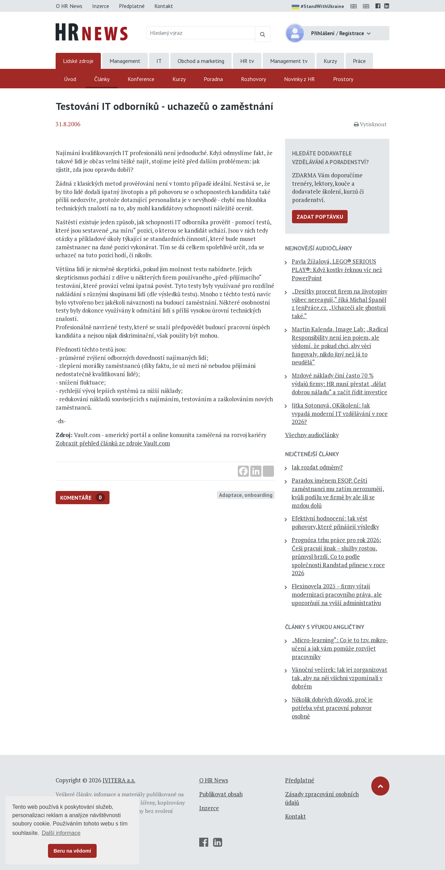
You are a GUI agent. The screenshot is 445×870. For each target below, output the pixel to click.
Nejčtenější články (312, 454)
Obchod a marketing (201, 60)
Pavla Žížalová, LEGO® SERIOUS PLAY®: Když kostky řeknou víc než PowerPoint (337, 270)
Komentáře (82, 497)
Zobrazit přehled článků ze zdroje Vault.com (113, 443)
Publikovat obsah (221, 794)
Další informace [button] (61, 833)
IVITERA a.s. (119, 780)
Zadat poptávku (320, 216)
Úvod (70, 78)
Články (102, 78)
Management (125, 60)
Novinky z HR (299, 78)
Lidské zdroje (78, 60)
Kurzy (330, 60)
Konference (141, 78)
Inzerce (100, 5)
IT (159, 60)
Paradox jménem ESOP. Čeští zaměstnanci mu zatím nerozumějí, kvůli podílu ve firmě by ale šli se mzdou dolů (338, 493)
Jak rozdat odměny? (317, 467)
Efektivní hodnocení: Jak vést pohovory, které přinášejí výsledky (335, 523)
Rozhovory (253, 78)
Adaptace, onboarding (246, 494)
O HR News (69, 5)
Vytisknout (370, 124)
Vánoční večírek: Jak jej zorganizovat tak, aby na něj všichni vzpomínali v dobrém (339, 678)
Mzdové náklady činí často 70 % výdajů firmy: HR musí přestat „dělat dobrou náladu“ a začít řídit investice (339, 384)
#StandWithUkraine (318, 7)
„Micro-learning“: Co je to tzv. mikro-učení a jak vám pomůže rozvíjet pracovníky (340, 648)
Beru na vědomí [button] (72, 851)
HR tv (247, 60)
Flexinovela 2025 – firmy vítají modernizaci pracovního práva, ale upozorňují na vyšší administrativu (337, 594)
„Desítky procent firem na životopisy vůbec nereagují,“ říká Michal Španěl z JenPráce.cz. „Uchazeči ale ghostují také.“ (339, 304)
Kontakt (163, 5)
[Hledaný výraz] (201, 32)
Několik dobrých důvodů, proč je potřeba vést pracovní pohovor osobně (332, 708)
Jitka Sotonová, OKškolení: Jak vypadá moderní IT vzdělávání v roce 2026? (340, 414)
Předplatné (132, 5)
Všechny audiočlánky (312, 435)
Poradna (213, 78)
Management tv (289, 60)
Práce (359, 60)
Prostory (343, 78)
